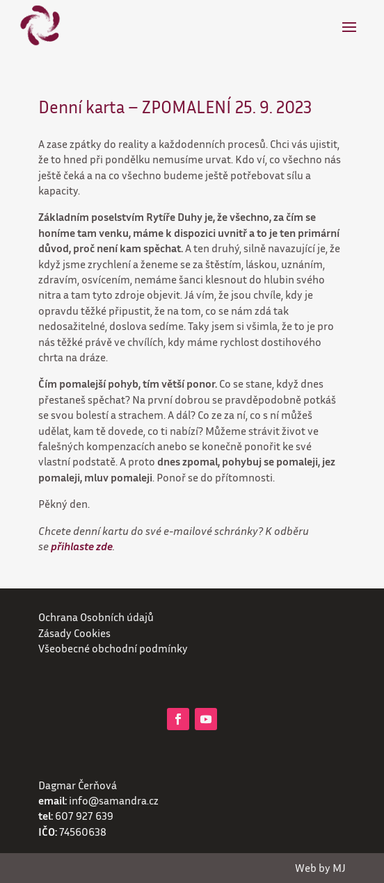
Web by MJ (320, 868)
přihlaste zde (82, 546)
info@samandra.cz (114, 800)
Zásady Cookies (74, 633)
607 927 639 (84, 816)
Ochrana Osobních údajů (96, 617)
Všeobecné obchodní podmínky (113, 648)
